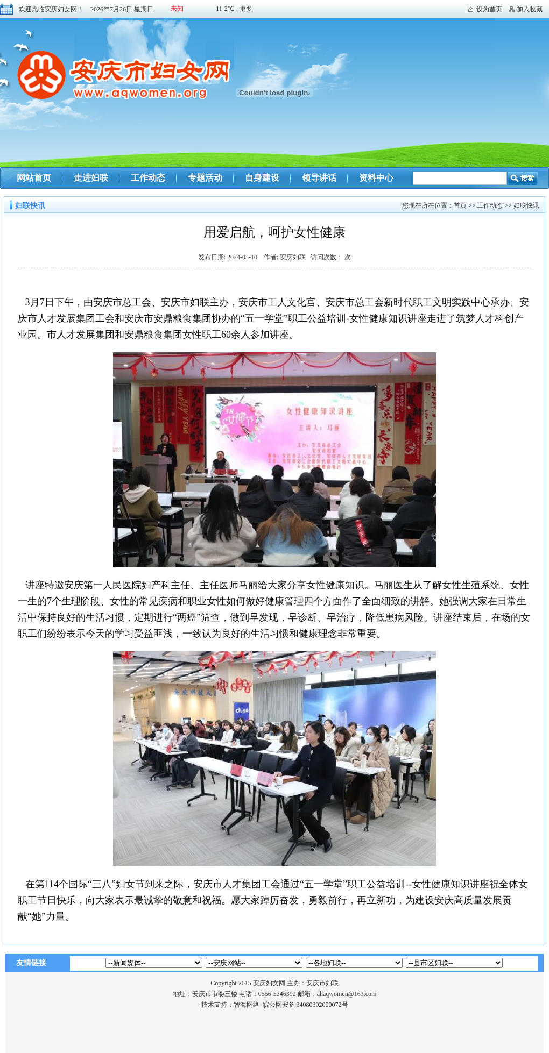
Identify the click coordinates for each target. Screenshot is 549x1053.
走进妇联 (91, 177)
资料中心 (376, 177)
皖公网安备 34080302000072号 (305, 1004)
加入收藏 (530, 9)
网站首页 (34, 177)
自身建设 (262, 177)
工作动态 (148, 177)
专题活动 (205, 177)
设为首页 (489, 9)
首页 (460, 205)
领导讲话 (319, 177)
